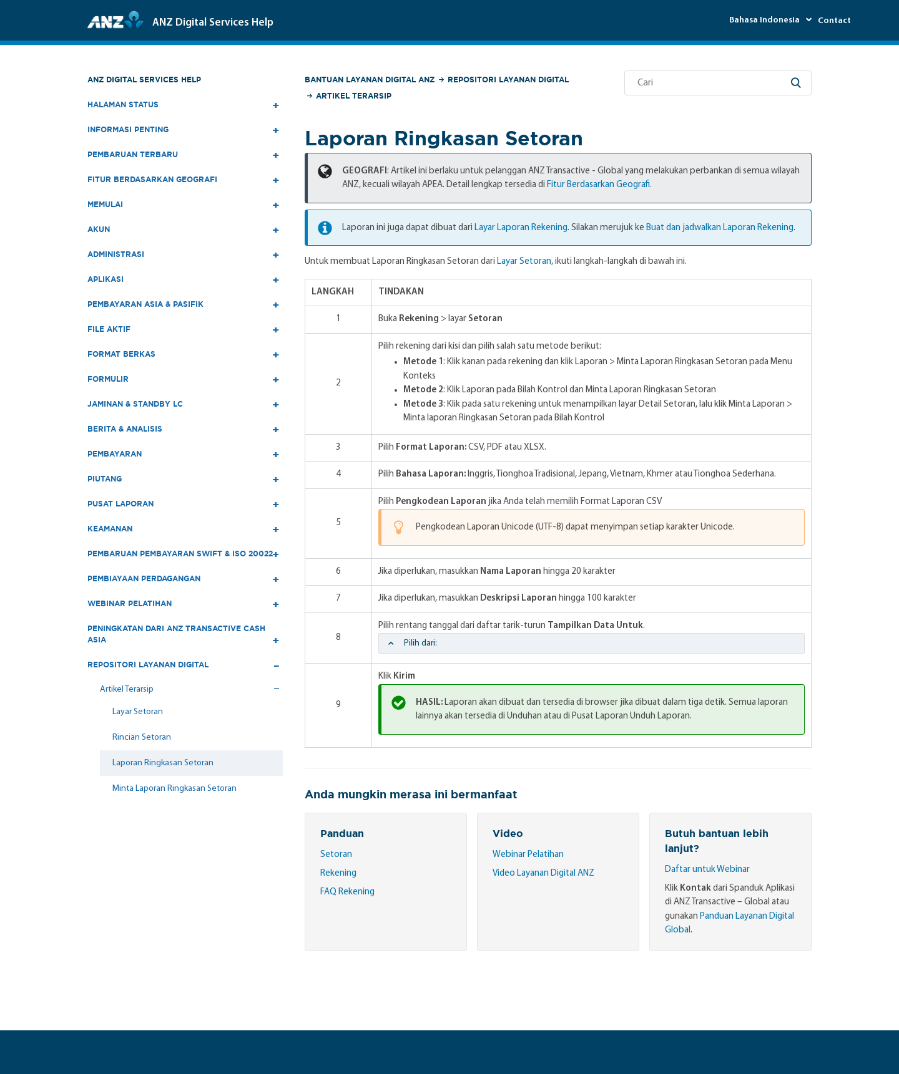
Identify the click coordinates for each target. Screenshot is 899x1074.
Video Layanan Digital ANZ (543, 873)
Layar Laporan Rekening (520, 228)
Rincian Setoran (141, 737)
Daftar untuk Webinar (707, 869)
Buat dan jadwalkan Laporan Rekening (719, 228)
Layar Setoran (137, 712)
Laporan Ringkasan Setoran (163, 763)
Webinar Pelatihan (528, 854)
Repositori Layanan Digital (508, 79)
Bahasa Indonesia (765, 20)
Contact (834, 21)
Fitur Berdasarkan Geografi (598, 185)
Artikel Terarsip (353, 96)
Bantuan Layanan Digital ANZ (370, 79)
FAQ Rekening (347, 892)
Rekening (338, 873)
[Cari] (718, 82)
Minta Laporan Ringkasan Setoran (174, 788)
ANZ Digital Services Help (144, 79)
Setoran (336, 854)
